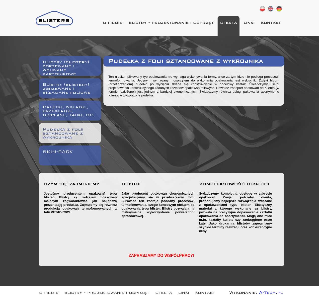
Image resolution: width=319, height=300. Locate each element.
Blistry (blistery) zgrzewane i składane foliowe (66, 89)
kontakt (271, 23)
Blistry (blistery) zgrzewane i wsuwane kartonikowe (66, 67)
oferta (228, 23)
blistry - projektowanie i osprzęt (171, 23)
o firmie (112, 23)
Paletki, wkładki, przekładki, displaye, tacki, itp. (68, 111)
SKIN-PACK (58, 152)
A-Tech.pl (271, 293)
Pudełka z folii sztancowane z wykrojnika (63, 134)
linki (248, 23)
